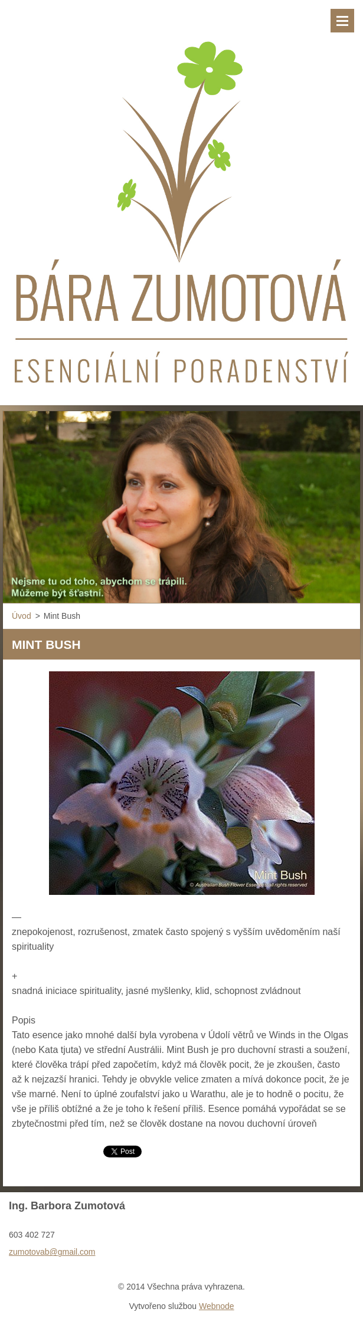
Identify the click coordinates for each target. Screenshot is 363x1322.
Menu (342, 20)
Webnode (216, 1306)
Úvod (21, 616)
